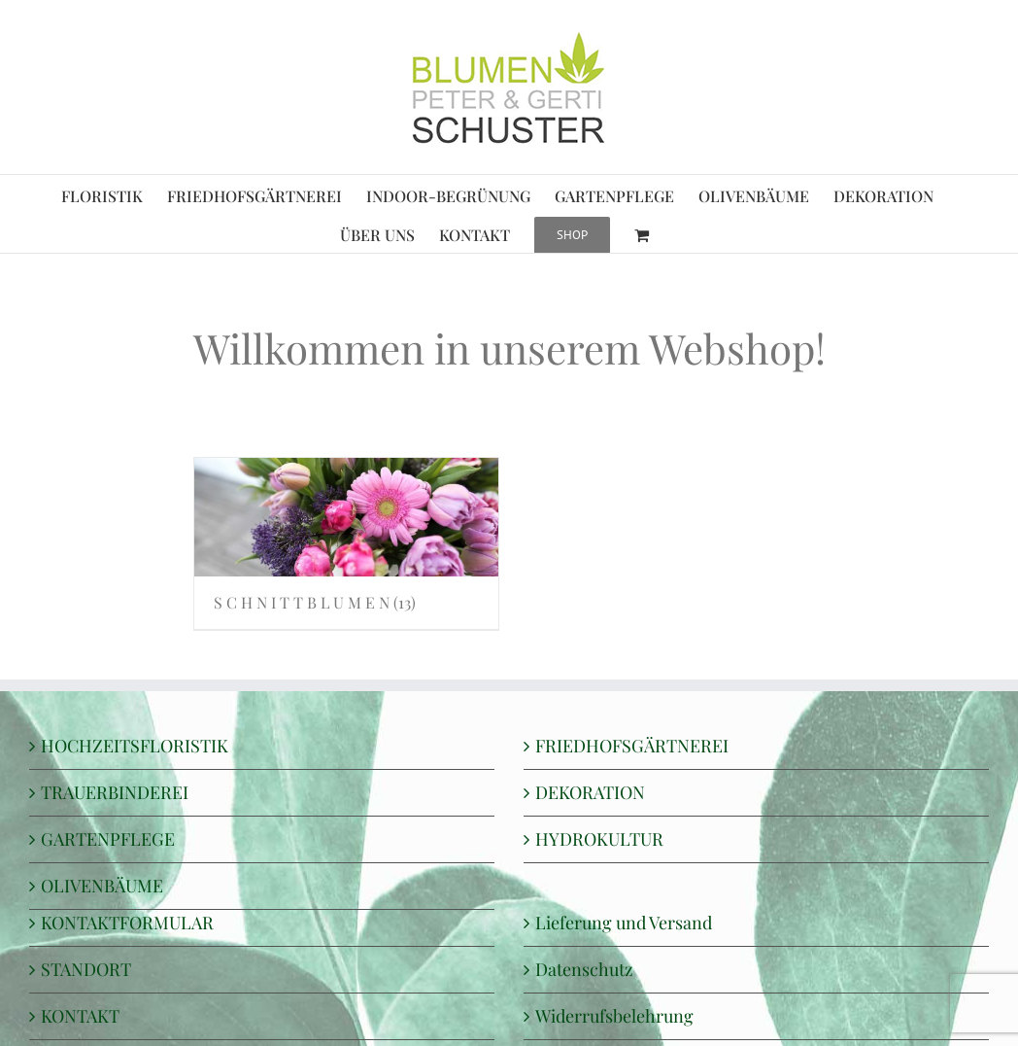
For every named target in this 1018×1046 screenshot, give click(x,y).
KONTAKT (80, 1016)
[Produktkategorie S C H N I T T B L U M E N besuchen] (346, 543)
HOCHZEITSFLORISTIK (134, 745)
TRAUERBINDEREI (114, 792)
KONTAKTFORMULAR (127, 922)
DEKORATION (590, 792)
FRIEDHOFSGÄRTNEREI (632, 745)
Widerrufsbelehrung (614, 1016)
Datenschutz (584, 969)
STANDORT (86, 969)
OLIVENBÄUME (102, 885)
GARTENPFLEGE (108, 839)
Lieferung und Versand (623, 922)
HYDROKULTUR (599, 839)
